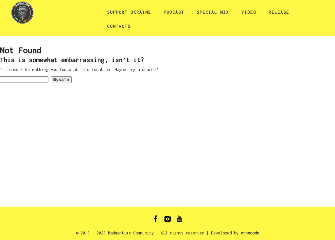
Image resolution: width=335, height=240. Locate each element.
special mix (213, 12)
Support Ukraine (129, 12)
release (279, 12)
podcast (174, 12)
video (248, 12)
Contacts (119, 26)
